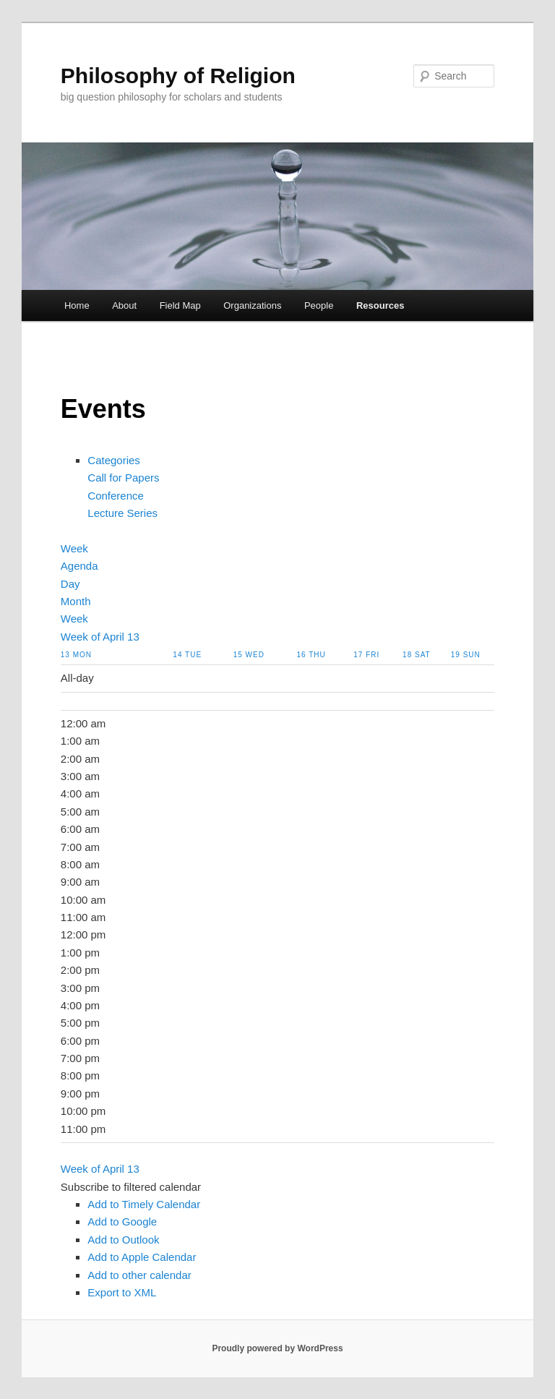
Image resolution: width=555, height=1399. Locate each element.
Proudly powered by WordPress (277, 1348)
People (318, 305)
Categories (113, 460)
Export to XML (121, 1292)
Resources (380, 305)
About (124, 305)
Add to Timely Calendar (143, 1204)
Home (77, 305)
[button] (131, 1187)
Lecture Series (122, 513)
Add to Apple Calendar (141, 1257)
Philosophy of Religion (178, 75)
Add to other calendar (139, 1275)
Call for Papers (123, 477)
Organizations (252, 305)
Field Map (180, 305)
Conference (115, 495)
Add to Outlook (123, 1239)
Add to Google (122, 1221)
